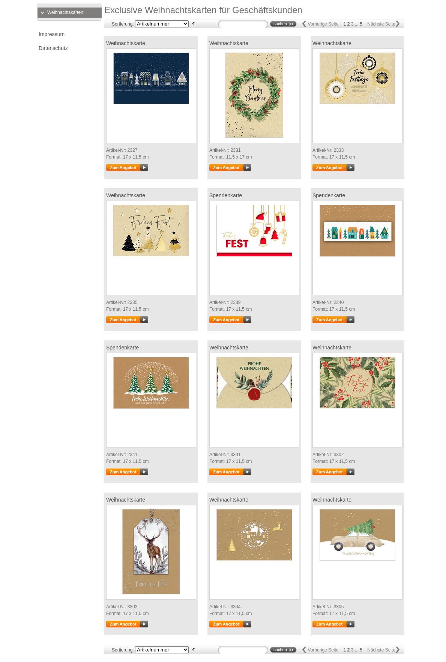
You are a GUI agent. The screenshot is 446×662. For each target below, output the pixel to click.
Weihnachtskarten (65, 12)
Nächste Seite (381, 24)
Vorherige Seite (323, 24)
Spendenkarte (225, 195)
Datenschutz (53, 48)
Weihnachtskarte (125, 43)
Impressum (52, 34)
